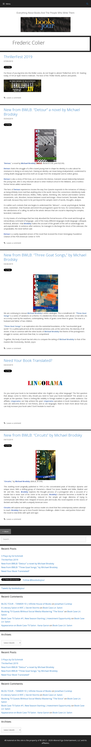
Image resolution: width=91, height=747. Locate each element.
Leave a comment (13, 98)
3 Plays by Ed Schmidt (12, 555)
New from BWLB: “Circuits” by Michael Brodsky (43, 435)
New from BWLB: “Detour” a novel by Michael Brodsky (42, 112)
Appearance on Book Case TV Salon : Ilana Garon (25, 625)
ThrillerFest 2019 (18, 56)
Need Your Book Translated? (28, 360)
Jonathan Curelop (63, 603)
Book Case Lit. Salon (52, 607)
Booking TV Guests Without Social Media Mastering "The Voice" (32, 611)
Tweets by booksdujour (13, 588)
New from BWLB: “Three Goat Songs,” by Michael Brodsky (45, 257)
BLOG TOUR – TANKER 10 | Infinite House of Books (26, 603)
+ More (5, 531)
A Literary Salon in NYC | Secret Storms (20, 607)
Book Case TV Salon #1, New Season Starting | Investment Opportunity (36, 618)
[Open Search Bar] (87, 3)
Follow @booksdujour (34, 580)
